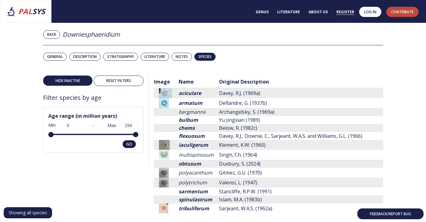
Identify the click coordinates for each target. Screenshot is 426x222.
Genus (262, 11)
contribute (402, 11)
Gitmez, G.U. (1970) (240, 172)
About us (318, 11)
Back (51, 34)
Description (85, 56)
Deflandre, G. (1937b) (243, 103)
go (129, 144)
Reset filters (118, 80)
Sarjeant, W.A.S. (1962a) (245, 208)
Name (186, 81)
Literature (288, 11)
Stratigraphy (120, 56)
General (55, 56)
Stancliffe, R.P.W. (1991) (245, 191)
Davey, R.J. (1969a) (239, 93)
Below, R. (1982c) (238, 128)
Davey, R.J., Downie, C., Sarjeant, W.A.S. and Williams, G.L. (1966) (290, 136)
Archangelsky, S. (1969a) (246, 112)
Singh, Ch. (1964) (238, 154)
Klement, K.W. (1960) (242, 145)
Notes (182, 56)
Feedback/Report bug (390, 213)
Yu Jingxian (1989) (239, 120)
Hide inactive (67, 80)
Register (345, 11)
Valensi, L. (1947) (238, 182)
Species (205, 56)
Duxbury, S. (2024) (240, 163)
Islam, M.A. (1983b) (240, 199)
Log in (370, 11)
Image (162, 81)
